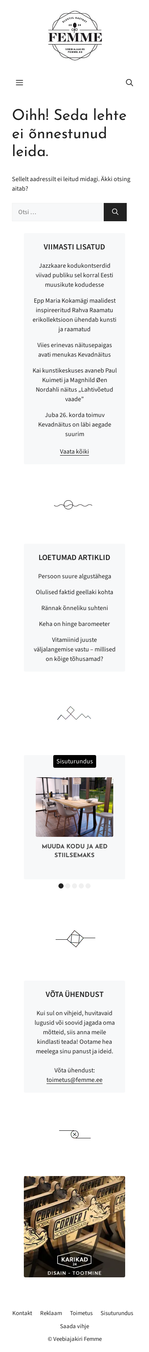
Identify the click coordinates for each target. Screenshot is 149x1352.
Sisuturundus (117, 1313)
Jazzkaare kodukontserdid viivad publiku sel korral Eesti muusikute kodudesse (74, 275)
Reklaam (51, 1313)
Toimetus (81, 1313)
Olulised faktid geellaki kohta (74, 592)
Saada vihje (74, 1326)
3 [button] (74, 885)
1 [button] (61, 885)
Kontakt (22, 1313)
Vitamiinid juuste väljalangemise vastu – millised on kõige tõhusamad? (75, 649)
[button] (129, 83)
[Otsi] (115, 212)
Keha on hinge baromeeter (74, 624)
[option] (74, 820)
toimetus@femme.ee (74, 1080)
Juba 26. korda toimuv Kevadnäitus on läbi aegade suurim (74, 424)
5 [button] (88, 885)
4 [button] (81, 885)
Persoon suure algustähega (74, 576)
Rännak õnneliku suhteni (74, 608)
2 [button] (67, 885)
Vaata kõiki (74, 451)
